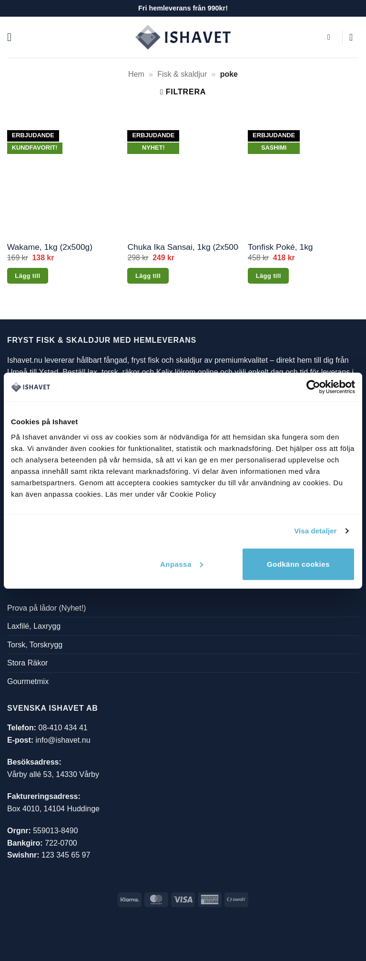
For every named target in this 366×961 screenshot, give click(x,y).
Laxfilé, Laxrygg (34, 626)
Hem (136, 74)
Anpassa (181, 564)
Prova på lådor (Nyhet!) (46, 608)
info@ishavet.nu (63, 740)
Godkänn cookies (298, 564)
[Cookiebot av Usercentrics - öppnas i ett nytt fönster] (313, 387)
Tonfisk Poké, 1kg (280, 247)
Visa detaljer (315, 531)
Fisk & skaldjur (182, 74)
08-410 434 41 (62, 728)
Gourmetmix (28, 681)
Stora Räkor (27, 663)
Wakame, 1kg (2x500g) (49, 247)
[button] (13, 37)
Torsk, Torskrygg (34, 645)
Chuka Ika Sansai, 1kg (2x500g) (182, 247)
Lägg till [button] (27, 275)
